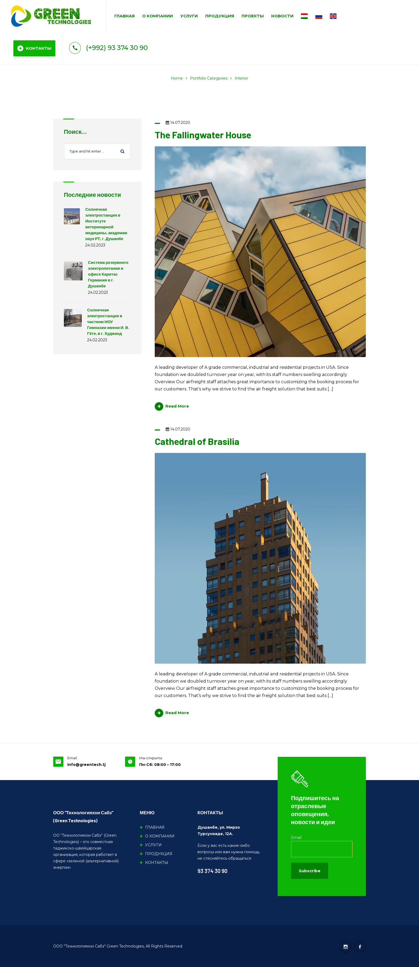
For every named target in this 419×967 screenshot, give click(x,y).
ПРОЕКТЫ (253, 15)
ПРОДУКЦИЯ (219, 15)
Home (177, 78)
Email (296, 837)
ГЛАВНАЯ (124, 15)
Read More (172, 406)
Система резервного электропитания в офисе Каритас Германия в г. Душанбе (108, 274)
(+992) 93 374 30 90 (108, 48)
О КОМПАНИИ (157, 15)
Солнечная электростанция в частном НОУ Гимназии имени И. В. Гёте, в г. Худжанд (108, 321)
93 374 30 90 (212, 871)
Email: (72, 758)
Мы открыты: (151, 758)
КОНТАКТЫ (34, 48)
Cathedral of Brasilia (197, 441)
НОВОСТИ (282, 15)
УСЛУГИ (189, 15)
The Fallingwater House (203, 134)
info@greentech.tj (86, 764)
